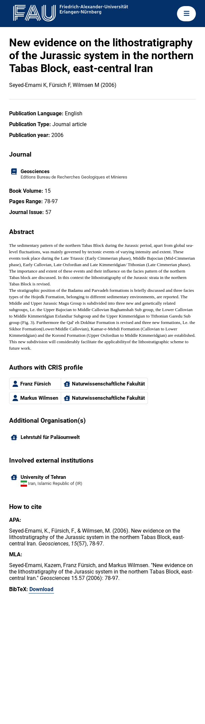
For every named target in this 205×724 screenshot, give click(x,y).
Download (41, 589)
